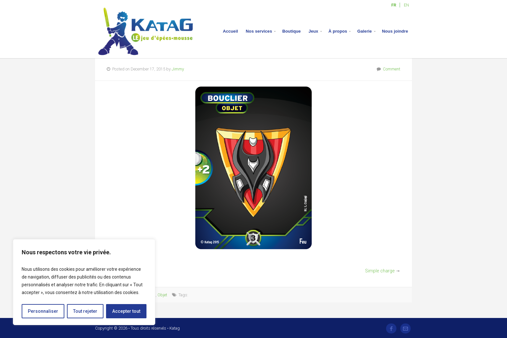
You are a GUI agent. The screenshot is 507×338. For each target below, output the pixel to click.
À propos (338, 31)
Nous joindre (395, 31)
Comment (391, 69)
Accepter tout (126, 311)
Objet (162, 294)
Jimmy (178, 69)
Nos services (259, 31)
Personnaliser (43, 311)
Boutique (291, 31)
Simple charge (379, 271)
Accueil (230, 31)
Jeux (313, 31)
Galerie (364, 31)
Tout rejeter (85, 311)
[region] (84, 282)
